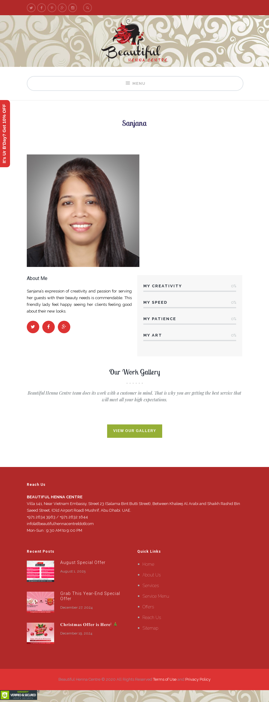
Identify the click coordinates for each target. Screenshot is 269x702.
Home (148, 564)
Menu (135, 83)
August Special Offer (83, 562)
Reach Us (151, 617)
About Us (151, 574)
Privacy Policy (198, 679)
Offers (148, 606)
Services (150, 585)
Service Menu (155, 596)
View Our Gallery (134, 431)
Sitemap (150, 628)
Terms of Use (164, 679)
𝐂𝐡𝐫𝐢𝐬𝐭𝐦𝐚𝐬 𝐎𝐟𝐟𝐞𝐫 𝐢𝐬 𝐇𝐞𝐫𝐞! (88, 624)
